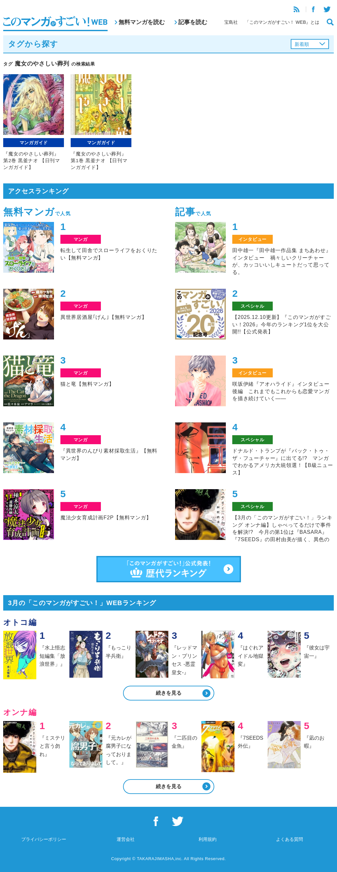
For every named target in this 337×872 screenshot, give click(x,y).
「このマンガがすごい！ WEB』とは (282, 22)
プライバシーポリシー (43, 839)
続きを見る (169, 693)
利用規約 (208, 839)
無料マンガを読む (142, 22)
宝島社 (231, 22)
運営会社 (126, 839)
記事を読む (192, 22)
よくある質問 (289, 839)
